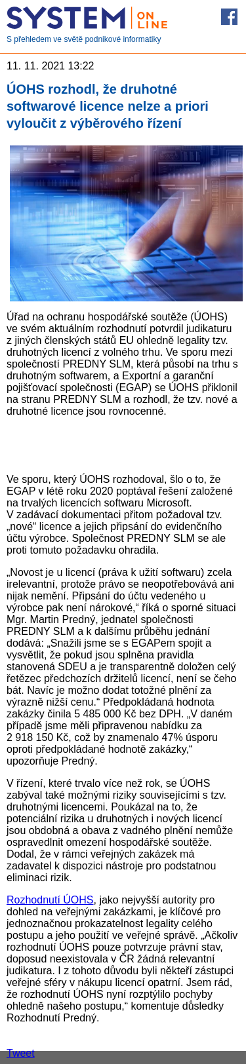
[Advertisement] (123, 444)
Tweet (21, 1053)
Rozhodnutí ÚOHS (50, 899)
